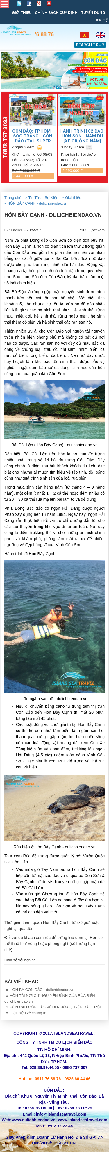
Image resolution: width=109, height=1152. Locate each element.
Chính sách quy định (56, 12)
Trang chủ (13, 197)
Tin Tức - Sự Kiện (43, 197)
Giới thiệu (22, 12)
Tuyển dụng (93, 12)
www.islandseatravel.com (82, 1120)
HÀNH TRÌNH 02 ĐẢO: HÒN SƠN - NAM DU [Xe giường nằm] (82, 136)
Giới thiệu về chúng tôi (25, 1013)
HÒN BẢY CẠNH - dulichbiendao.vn (37, 203)
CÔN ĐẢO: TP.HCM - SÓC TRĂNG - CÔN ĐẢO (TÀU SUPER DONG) (32, 136)
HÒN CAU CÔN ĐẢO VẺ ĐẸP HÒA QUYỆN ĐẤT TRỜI (52, 1007)
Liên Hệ (101, 20)
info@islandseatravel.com (61, 1114)
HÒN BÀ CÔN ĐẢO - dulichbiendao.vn (39, 990)
